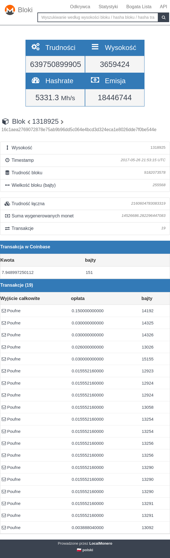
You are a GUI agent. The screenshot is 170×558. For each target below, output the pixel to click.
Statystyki (108, 6)
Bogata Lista (139, 6)
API (163, 6)
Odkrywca (80, 6)
